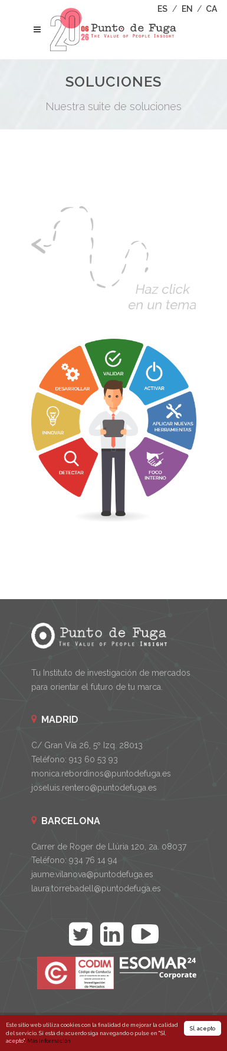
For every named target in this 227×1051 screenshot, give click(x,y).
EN (187, 9)
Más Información (49, 1041)
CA (211, 9)
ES (162, 9)
